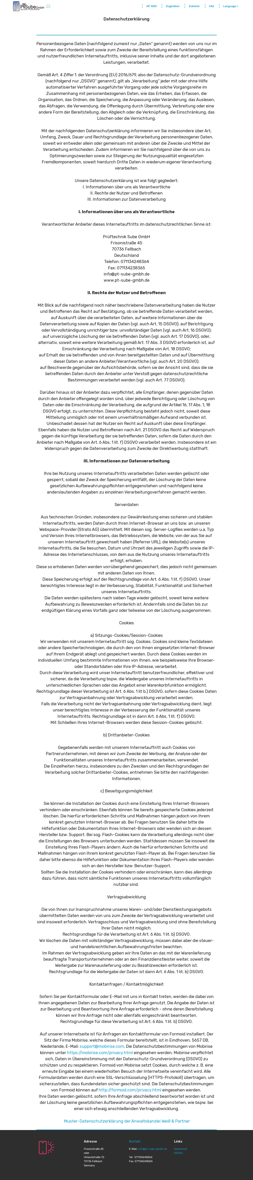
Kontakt (135, 1141)
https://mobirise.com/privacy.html (100, 1052)
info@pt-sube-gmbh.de (152, 1148)
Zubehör (191, 6)
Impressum (180, 1148)
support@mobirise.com (102, 1046)
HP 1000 (148, 6)
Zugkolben (169, 6)
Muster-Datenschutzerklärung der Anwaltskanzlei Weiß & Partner (127, 1121)
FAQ (208, 6)
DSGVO (178, 1153)
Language (226, 6)
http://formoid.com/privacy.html (130, 1090)
